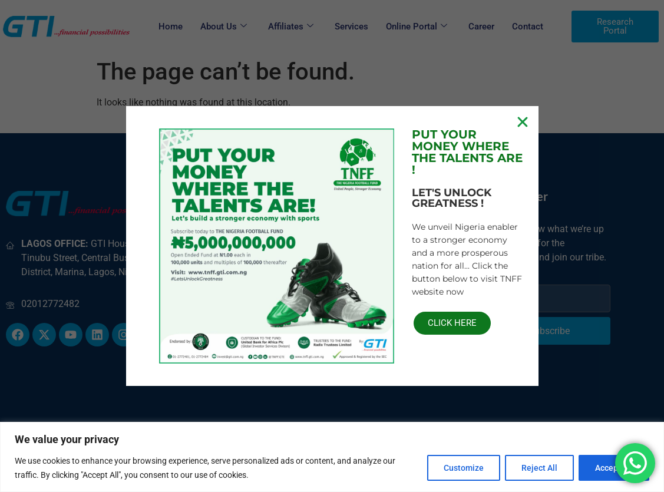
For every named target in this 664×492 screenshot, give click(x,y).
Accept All (613, 468)
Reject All (538, 468)
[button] (523, 122)
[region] (332, 457)
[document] (332, 246)
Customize (461, 468)
